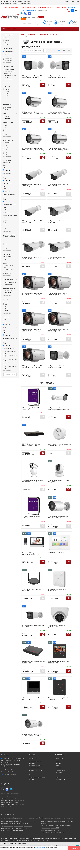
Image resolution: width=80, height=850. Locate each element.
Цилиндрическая (8, 51)
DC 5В (5, 310)
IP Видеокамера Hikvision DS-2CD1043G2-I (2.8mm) (58, 366)
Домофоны (32, 763)
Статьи (58, 777)
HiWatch (6, 40)
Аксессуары (32, 774)
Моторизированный (9, 75)
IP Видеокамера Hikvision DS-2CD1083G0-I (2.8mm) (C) (32, 76)
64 (4, 228)
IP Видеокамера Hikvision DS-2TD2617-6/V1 (32, 185)
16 (4, 224)
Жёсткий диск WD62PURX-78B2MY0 (31, 408)
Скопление (7, 292)
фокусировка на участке (8, 262)
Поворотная (7, 60)
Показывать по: (39, 50)
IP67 (5, 132)
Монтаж (40, 17)
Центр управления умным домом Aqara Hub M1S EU (59, 444)
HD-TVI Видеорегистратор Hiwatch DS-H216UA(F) (31, 444)
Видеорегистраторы (35, 761)
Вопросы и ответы (61, 779)
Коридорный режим (9, 282)
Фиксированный (8, 69)
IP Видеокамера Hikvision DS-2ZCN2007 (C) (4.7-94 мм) (58, 294)
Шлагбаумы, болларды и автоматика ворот (15, 823)
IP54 (5, 128)
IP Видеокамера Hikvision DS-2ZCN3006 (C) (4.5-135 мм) (32, 294)
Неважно (6, 170)
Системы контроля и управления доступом (14, 828)
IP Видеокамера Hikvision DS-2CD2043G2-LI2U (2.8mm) (32, 734)
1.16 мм (6, 91)
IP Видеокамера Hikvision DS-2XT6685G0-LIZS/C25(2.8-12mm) (33, 149)
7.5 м (5, 244)
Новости (29, 3)
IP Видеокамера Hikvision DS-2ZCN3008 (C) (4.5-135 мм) (32, 366)
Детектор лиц (7, 290)
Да (4, 165)
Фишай (6, 77)
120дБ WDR (7, 273)
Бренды (23, 3)
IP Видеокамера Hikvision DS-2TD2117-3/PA (58, 221)
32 (4, 226)
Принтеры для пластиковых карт (12, 821)
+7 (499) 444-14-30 (27, 10)
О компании (4, 1)
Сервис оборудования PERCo (50, 828)
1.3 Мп (5, 147)
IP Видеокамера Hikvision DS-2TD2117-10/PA (58, 257)
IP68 (5, 134)
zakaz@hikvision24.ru (29, 17)
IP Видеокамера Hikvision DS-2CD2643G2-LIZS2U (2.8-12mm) (58, 408)
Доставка (13, 1)
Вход (67, 1)
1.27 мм (6, 95)
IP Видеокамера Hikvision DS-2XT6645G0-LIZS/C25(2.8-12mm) (59, 112)
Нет (4, 167)
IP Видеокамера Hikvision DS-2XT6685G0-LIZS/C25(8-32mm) (58, 149)
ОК (78, 846)
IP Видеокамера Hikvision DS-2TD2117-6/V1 (32, 221)
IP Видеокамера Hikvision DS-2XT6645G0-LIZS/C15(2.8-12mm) (33, 112)
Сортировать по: (27, 50)
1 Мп (5, 145)
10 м (5, 248)
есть (5, 220)
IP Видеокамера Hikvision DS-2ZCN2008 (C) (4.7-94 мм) (58, 330)
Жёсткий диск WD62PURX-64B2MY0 (31, 517)
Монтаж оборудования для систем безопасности (56, 825)
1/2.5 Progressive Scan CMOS (10, 359)
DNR (5, 259)
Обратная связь (6, 3)
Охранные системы (34, 767)
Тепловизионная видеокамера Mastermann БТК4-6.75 (32, 481)
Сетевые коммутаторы (35, 770)
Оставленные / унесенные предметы (9, 287)
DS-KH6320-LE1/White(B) (56, 553)
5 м (4, 240)
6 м (4, 242)
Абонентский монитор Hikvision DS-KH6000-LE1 (58, 698)
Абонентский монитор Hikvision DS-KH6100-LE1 (32, 698)
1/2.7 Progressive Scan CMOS (10, 363)
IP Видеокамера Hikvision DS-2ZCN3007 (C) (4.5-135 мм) (32, 330)
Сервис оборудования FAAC (50, 830)
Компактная (7, 58)
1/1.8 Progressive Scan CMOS (10, 356)
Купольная (7, 53)
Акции (23, 19)
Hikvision (6, 38)
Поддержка (16, 3)
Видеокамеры (33, 758)
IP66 (5, 130)
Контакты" (71, 7)
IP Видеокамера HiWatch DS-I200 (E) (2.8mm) (33, 626)
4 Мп (5, 154)
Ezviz (5, 42)
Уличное (6, 109)
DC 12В (6, 302)
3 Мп (5, 152)
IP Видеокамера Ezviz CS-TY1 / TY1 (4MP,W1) (58, 481)
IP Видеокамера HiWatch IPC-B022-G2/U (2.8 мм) (58, 517)
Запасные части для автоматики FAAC (53, 832)
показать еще (7, 62)
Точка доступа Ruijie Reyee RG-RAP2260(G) (58, 589)
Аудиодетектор (8, 284)
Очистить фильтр (10, 374)
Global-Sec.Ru (40, 818)
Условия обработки (40, 847)
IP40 (5, 126)
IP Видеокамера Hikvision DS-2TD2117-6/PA (32, 257)
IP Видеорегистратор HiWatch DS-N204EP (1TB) (33, 662)
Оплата (20, 1)
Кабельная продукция (35, 765)
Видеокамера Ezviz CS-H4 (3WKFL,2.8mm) (56, 626)
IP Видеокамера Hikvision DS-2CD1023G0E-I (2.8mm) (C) (58, 76)
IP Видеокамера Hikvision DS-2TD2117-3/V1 (58, 185)
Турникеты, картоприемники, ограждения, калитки (17, 826)
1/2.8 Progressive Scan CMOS (10, 367)
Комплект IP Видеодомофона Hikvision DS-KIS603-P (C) (32, 553)
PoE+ (5, 306)
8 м (4, 246)
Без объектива (8, 79)
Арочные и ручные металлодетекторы (13, 830)
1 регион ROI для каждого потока (8, 270)
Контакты (27, 1)
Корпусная (7, 56)
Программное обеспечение (37, 777)
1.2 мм (5, 93)
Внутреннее (7, 107)
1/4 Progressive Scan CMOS (9, 352)
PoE (5, 304)
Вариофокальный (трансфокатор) (9, 72)
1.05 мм (6, 89)
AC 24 (5, 308)
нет (5, 222)
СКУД (30, 772)
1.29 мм (6, 97)
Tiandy (5, 44)
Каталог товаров (10, 29)
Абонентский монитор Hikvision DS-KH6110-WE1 (58, 662)
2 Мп (5, 150)
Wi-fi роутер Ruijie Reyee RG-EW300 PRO (31, 589)
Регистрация (75, 1)
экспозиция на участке (8, 266)
